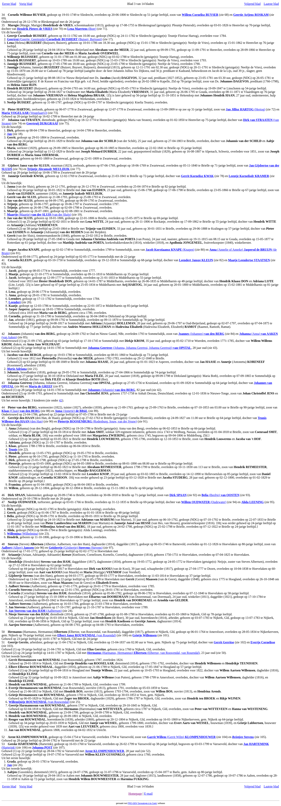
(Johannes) (201, 333)
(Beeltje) (220, 495)
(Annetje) (71, 411)
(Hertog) (245, 109)
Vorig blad (25, 3)
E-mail (148, 793)
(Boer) (81, 28)
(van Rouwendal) (39, 702)
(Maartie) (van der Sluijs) (39, 214)
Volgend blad (252, 3)
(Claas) (21, 411)
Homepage (135, 793)
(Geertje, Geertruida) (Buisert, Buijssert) (54, 39)
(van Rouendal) (86, 635)
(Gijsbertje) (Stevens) (76, 547)
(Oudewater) (203, 502)
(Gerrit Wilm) (181, 737)
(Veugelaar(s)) (24, 113)
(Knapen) (170, 249)
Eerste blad (9, 3)
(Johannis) (111, 390)
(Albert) (18, 547)
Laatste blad (271, 3)
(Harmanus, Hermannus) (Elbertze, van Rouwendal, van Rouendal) (143, 652)
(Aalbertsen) (35, 610)
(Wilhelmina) (22, 533)
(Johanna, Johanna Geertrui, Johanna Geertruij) (139, 347)
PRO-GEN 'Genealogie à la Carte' (142, 803)
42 (60, 400)
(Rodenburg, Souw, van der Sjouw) (97, 421)
